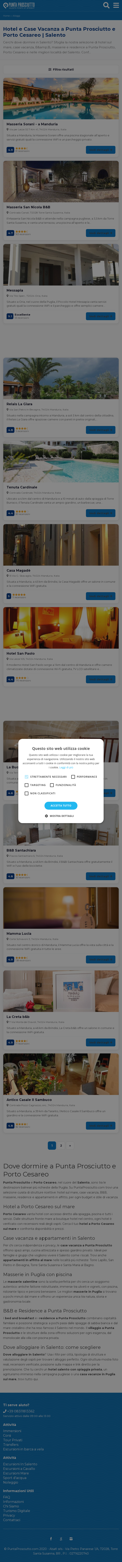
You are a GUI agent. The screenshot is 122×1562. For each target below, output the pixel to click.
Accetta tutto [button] (61, 805)
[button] (61, 816)
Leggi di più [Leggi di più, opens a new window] (66, 767)
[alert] (61, 781)
